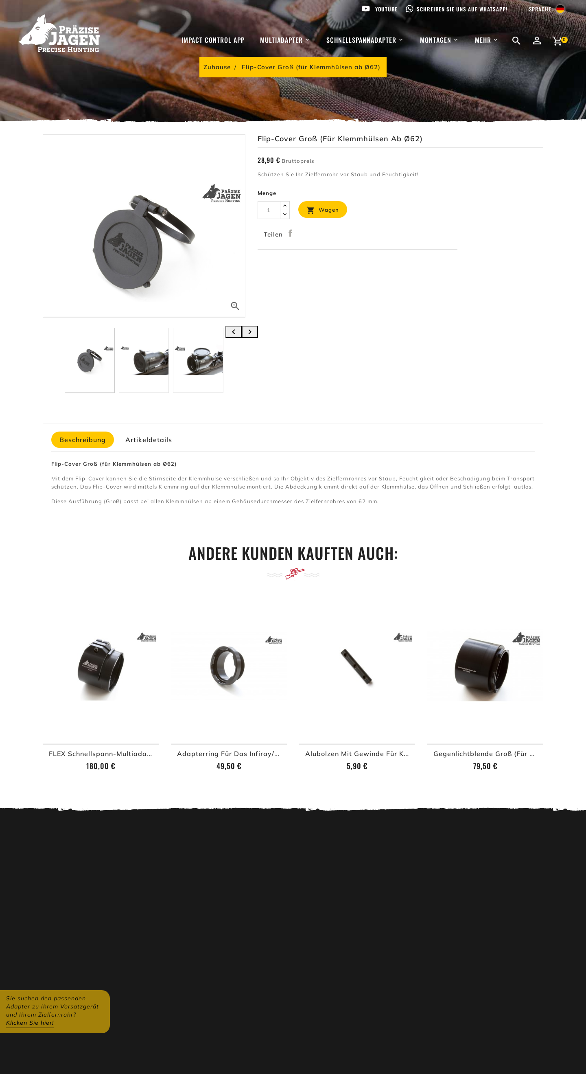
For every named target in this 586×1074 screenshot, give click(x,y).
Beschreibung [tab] (82, 440)
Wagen (322, 210)
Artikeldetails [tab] (148, 440)
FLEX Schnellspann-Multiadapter (105, 754)
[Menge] (269, 210)
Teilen (290, 233)
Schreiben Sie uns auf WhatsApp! (462, 9)
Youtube (386, 9)
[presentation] (233, 332)
